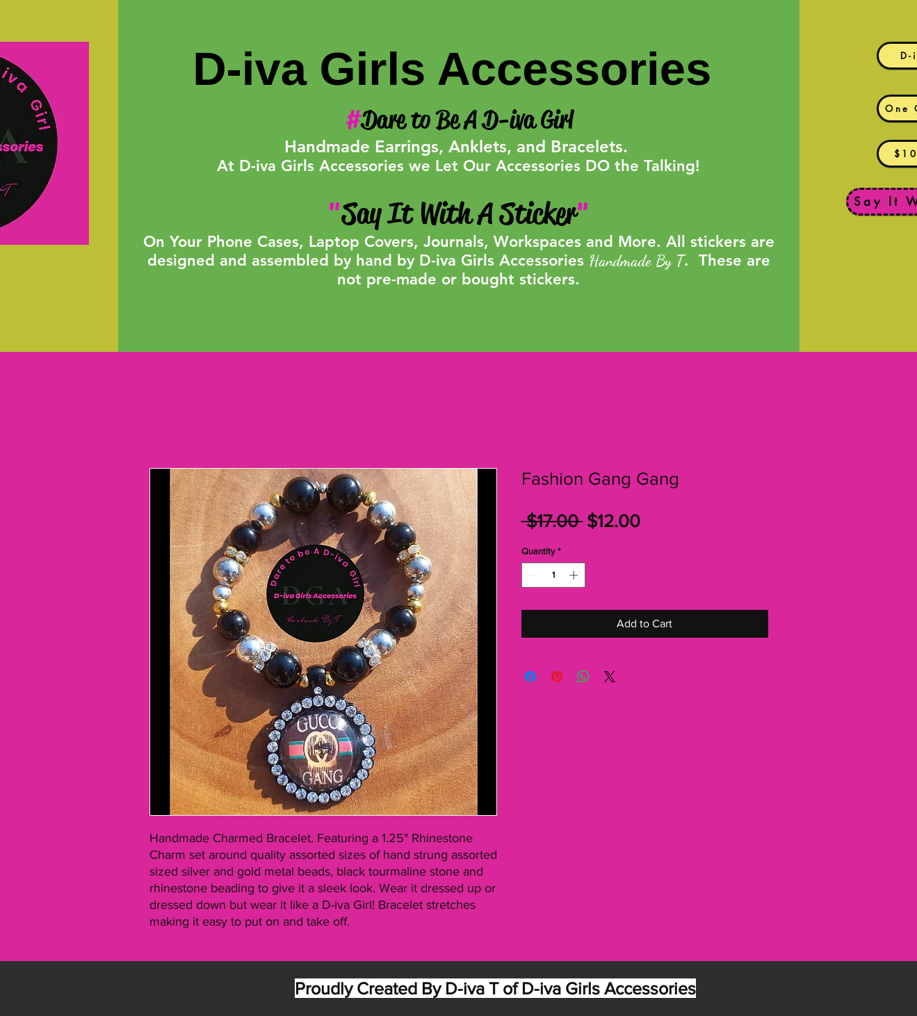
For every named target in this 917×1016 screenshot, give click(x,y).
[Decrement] (532, 575)
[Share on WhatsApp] (583, 676)
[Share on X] (609, 676)
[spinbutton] (553, 575)
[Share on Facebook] (530, 676)
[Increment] (575, 575)
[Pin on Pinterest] (557, 676)
